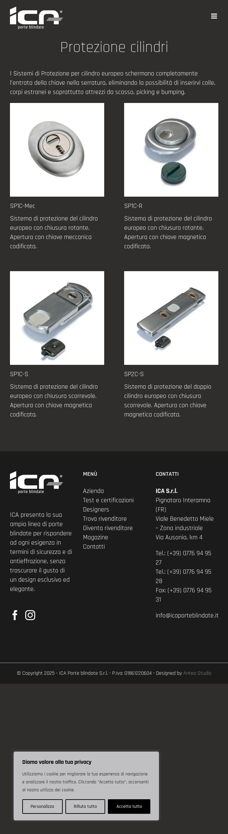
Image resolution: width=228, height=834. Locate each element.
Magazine (95, 537)
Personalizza (42, 806)
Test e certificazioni (108, 500)
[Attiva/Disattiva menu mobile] (214, 16)
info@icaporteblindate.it (187, 615)
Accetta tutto (129, 806)
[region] (86, 786)
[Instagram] (30, 615)
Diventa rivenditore (108, 528)
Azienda (93, 491)
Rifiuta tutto (85, 806)
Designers (96, 509)
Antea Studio (197, 673)
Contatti (94, 546)
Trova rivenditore (105, 519)
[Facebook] (15, 615)
